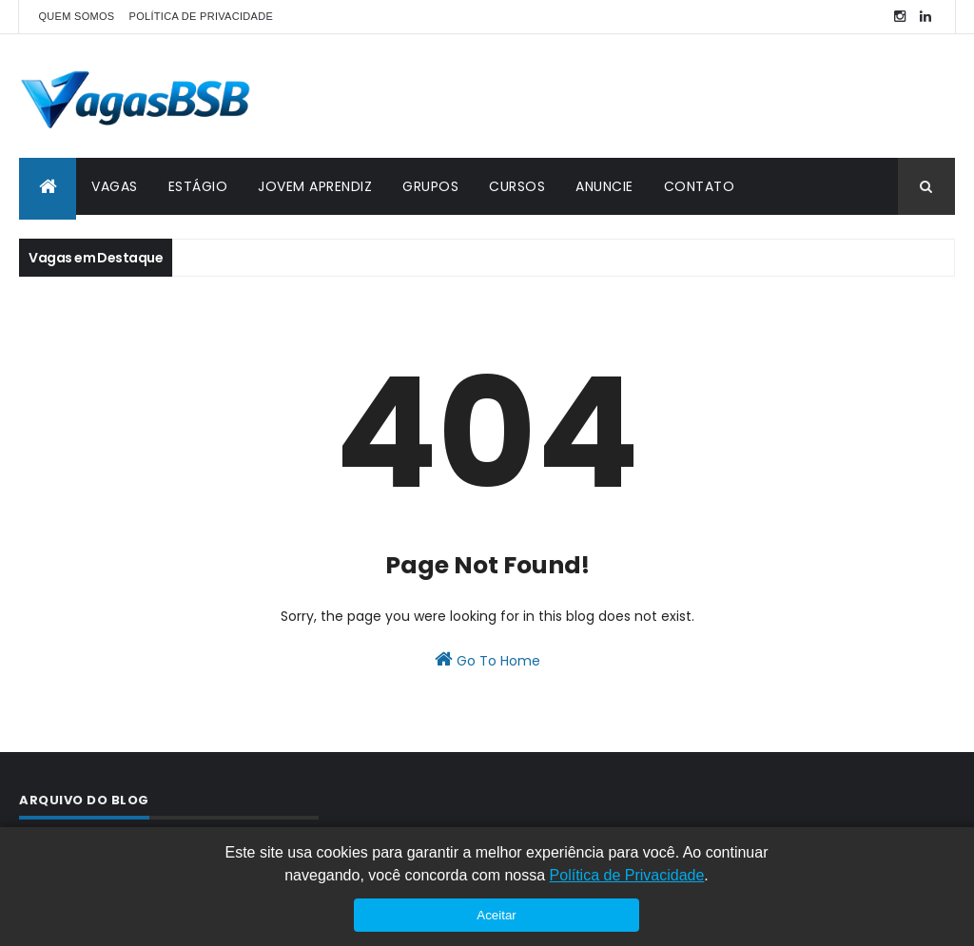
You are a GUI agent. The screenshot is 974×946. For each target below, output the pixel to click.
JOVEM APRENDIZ (315, 186)
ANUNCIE (604, 186)
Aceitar (496, 915)
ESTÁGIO (198, 186)
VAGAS (114, 186)
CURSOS (517, 186)
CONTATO (699, 186)
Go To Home (487, 659)
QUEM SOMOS (76, 16)
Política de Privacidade (627, 875)
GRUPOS (430, 186)
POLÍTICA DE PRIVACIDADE (201, 16)
